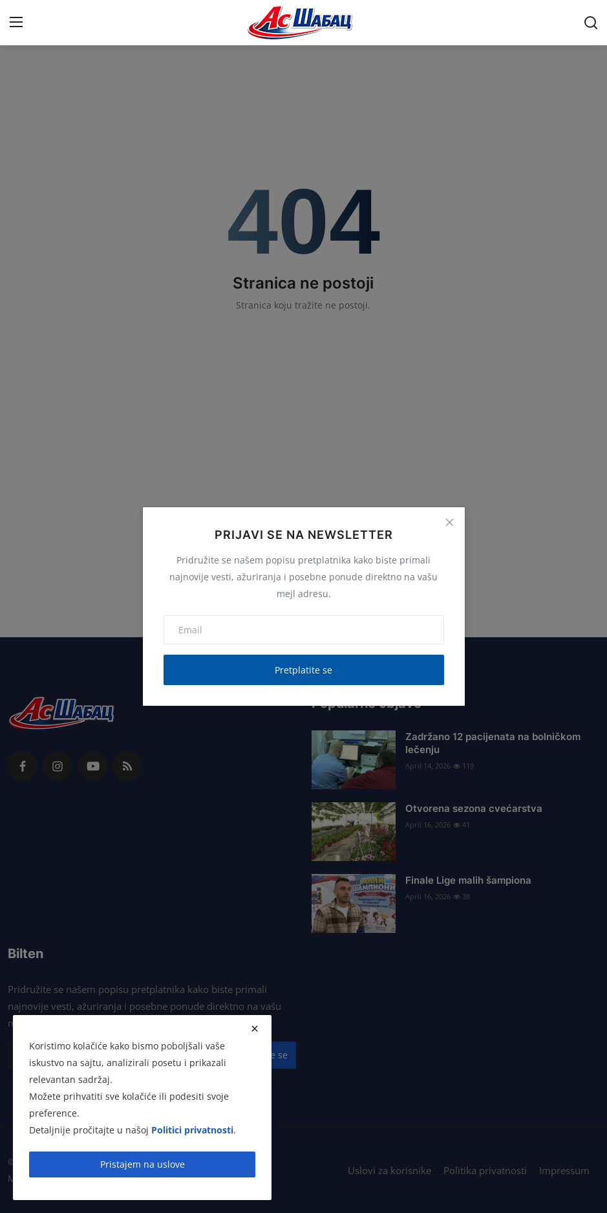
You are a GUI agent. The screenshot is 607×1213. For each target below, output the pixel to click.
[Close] (449, 522)
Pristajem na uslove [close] (142, 1164)
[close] (254, 1029)
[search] (591, 22)
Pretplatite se (303, 670)
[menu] (16, 22)
